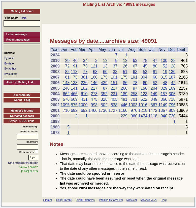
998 (94, 105)
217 (114, 88)
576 (66, 99)
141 (74, 88)
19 (165, 72)
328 (104, 99)
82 (67, 72)
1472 (152, 110)
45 (145, 66)
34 (85, 60)
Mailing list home (22, 11)
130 (172, 72)
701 (134, 99)
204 (154, 88)
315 (163, 77)
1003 (133, 105)
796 (172, 105)
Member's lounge (22, 110)
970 (134, 110)
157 (163, 94)
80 (155, 66)
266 (124, 88)
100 (163, 60)
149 (154, 94)
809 (172, 110)
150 (144, 88)
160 (94, 77)
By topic (9, 58)
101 (114, 77)
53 (145, 72)
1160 (122, 110)
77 (85, 72)
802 (104, 105)
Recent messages (18, 39)
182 (84, 88)
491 (124, 99)
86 (125, 83)
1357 (163, 110)
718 (172, 99)
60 (105, 72)
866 (163, 99)
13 (105, 66)
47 (155, 60)
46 (75, 60)
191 (134, 77)
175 (104, 77)
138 (74, 83)
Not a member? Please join (23, 162)
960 (134, 116)
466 (74, 94)
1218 (142, 110)
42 (173, 83)
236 (84, 83)
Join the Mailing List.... (21, 82)
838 (114, 105)
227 (94, 88)
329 (163, 88)
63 (135, 60)
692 (74, 110)
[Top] (164, 199)
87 (105, 88)
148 (66, 83)
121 (94, 66)
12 (105, 60)
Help (24, 17)
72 (67, 66)
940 (163, 116)
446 (124, 105)
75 (75, 77)
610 (84, 94)
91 (75, 66)
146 (94, 83)
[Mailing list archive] (111, 199)
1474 (142, 116)
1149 (163, 105)
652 (84, 110)
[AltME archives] (85, 199)
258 (134, 94)
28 (173, 60)
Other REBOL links (22, 120)
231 (114, 94)
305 (172, 94)
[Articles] (131, 199)
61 (67, 77)
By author (10, 68)
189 (124, 94)
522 (144, 99)
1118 (152, 116)
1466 (92, 110)
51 (125, 72)
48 (165, 83)
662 (66, 94)
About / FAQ (22, 99)
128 (144, 94)
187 (172, 77)
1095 (65, 105)
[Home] (47, 199)
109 (172, 88)
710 (66, 110)
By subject (10, 73)
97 (135, 88)
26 (125, 66)
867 (154, 105)
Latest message (16, 34)
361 (84, 77)
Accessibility (21, 94)
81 (155, 72)
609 (74, 99)
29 (67, 60)
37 (115, 66)
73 (85, 66)
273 (94, 94)
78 (145, 60)
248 (66, 88)
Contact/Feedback (22, 115)
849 (154, 99)
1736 (103, 110)
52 (165, 66)
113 (74, 72)
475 (94, 99)
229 (124, 116)
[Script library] (63, 199)
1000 (83, 105)
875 (74, 105)
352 (104, 94)
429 (104, 83)
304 (144, 77)
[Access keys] (148, 199)
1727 (113, 110)
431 (84, 99)
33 (115, 72)
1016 (142, 105)
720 (172, 116)
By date (9, 63)
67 (135, 66)
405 (114, 99)
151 (114, 83)
